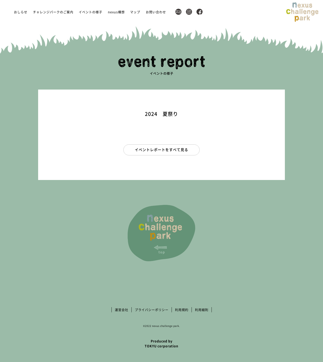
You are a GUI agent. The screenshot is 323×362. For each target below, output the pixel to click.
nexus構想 (116, 12)
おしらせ (20, 12)
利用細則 (201, 309)
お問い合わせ (156, 12)
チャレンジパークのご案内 (53, 12)
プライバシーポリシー (151, 309)
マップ (135, 12)
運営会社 (121, 309)
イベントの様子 (90, 12)
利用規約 (181, 309)
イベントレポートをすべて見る (161, 149)
